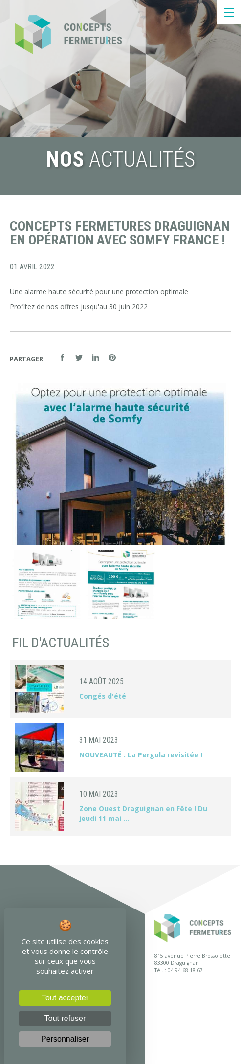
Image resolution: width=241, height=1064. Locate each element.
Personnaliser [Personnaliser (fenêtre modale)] (65, 1039)
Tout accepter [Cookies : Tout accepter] (65, 998)
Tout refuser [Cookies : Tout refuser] (65, 1018)
